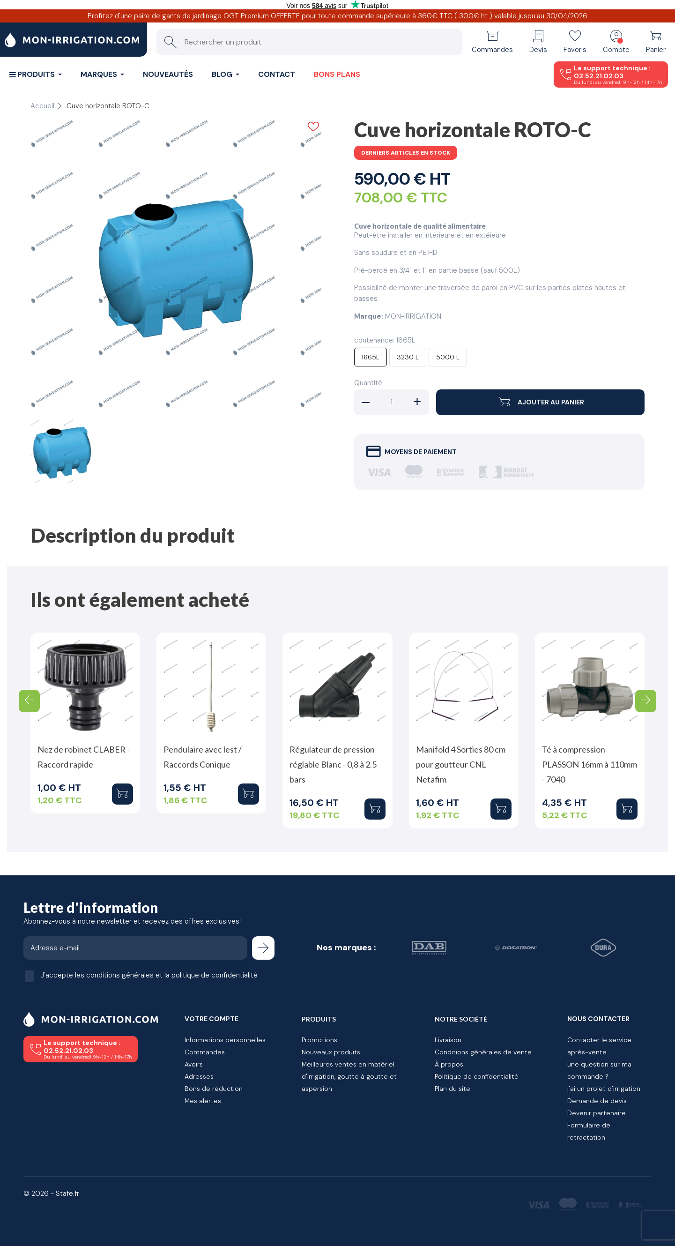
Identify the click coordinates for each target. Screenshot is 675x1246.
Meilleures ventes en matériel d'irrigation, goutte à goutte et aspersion (349, 1076)
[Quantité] (392, 402)
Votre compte (211, 1019)
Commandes (205, 1052)
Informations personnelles (225, 1040)
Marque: (368, 316)
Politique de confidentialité (477, 1076)
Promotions (319, 1040)
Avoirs (194, 1064)
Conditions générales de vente (483, 1052)
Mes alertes (203, 1101)
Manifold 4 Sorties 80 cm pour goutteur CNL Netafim (460, 764)
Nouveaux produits (331, 1052)
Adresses (199, 1076)
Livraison (448, 1040)
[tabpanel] (175, 264)
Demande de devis (597, 1101)
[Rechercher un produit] (309, 42)
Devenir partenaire (596, 1113)
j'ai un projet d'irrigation (603, 1088)
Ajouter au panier (540, 402)
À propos (449, 1064)
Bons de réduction (214, 1088)
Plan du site (452, 1088)
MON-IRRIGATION (413, 316)
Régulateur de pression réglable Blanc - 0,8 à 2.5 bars (333, 764)
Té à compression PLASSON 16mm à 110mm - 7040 (589, 764)
